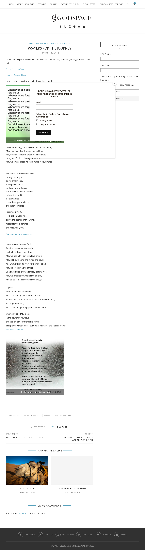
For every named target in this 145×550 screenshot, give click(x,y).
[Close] (114, 83)
